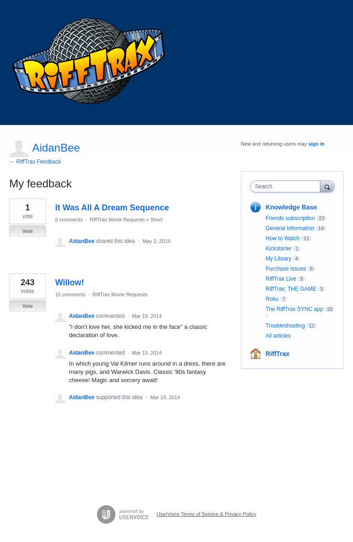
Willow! (69, 282)
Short (156, 219)
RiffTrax (278, 353)
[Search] (327, 186)
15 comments (70, 294)
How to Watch (283, 238)
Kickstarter (279, 248)
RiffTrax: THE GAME (291, 289)
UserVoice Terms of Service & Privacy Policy (206, 514)
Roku (272, 299)
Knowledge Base (291, 207)
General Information (290, 228)
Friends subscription (290, 218)
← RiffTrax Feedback (35, 161)
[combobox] (287, 186)
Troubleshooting (285, 325)
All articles (278, 336)
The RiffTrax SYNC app (294, 309)
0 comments (69, 219)
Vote (27, 231)
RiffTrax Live (281, 279)
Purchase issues (286, 268)
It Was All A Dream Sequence (112, 207)
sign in (316, 144)
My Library (278, 258)
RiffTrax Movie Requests (117, 219)
